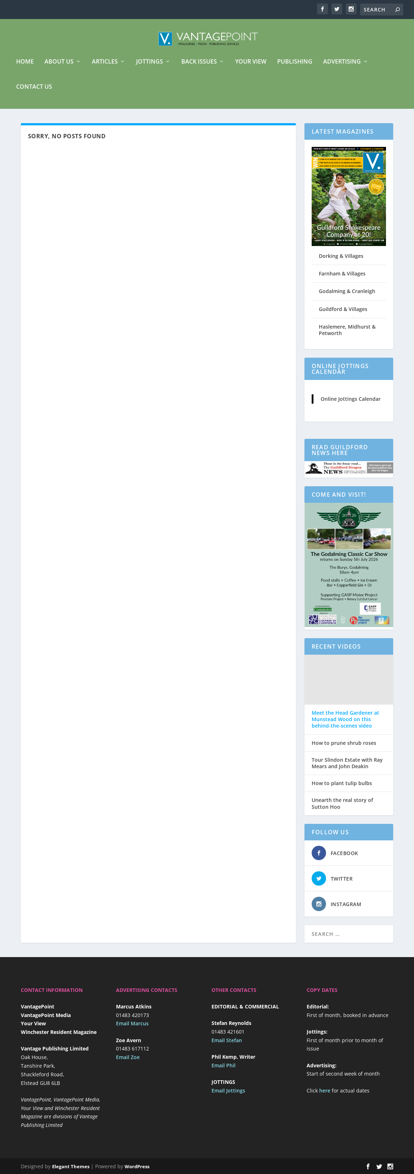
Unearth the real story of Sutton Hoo (342, 808)
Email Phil (223, 1070)
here (324, 1095)
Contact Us (34, 92)
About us (59, 67)
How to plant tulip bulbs (342, 788)
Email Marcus (132, 1028)
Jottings (149, 67)
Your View (250, 67)
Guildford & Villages (343, 314)
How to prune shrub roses (344, 748)
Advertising (342, 67)
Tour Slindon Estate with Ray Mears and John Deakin (347, 768)
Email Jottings (228, 1095)
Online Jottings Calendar (351, 403)
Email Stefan (226, 1045)
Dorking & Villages (341, 260)
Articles (105, 67)
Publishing (294, 67)
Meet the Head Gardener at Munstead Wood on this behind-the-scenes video (345, 724)
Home (25, 67)
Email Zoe (128, 1062)
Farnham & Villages (342, 278)
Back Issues (199, 67)
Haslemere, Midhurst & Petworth (347, 335)
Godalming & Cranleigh (347, 296)
